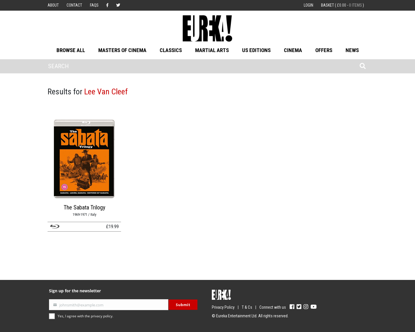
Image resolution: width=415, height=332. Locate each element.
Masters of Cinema (122, 50)
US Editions (256, 50)
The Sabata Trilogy (84, 207)
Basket (342, 5)
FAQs (94, 5)
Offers (323, 50)
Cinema (293, 50)
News (352, 50)
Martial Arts (212, 50)
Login (308, 5)
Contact (74, 5)
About (53, 5)
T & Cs (247, 307)
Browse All (70, 50)
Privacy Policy (223, 307)
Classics (171, 50)
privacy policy (101, 316)
